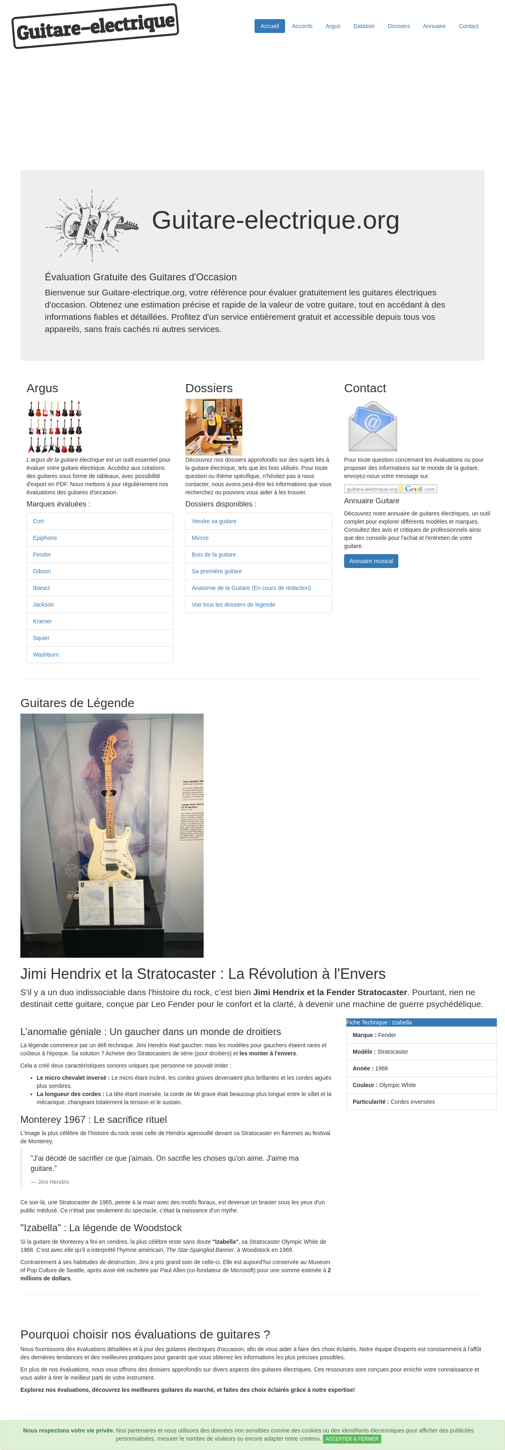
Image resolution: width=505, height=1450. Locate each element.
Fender (42, 554)
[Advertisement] (252, 109)
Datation (364, 26)
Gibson (42, 571)
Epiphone (45, 538)
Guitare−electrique (95, 26)
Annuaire (434, 26)
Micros (200, 538)
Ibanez (41, 588)
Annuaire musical (371, 561)
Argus (333, 26)
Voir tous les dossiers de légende (233, 604)
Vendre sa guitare (214, 521)
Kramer (42, 621)
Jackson (43, 604)
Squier (41, 638)
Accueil (270, 26)
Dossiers (399, 26)
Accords (302, 26)
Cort (38, 521)
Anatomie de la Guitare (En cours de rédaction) (251, 588)
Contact (469, 26)
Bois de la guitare (214, 554)
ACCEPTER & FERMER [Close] (352, 1439)
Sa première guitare (217, 571)
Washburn (46, 654)
